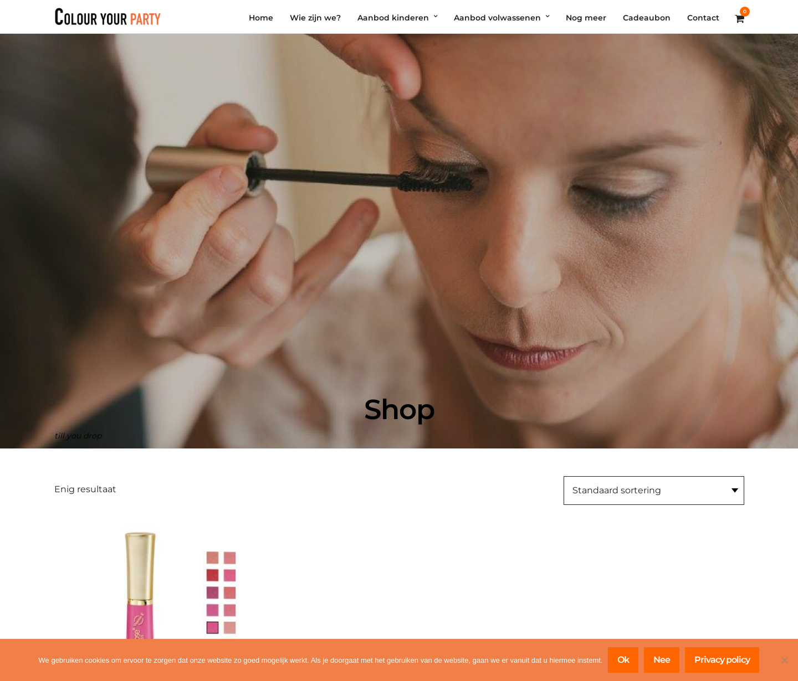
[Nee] (784, 659)
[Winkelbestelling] (654, 490)
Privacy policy (722, 659)
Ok (623, 659)
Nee (661, 659)
